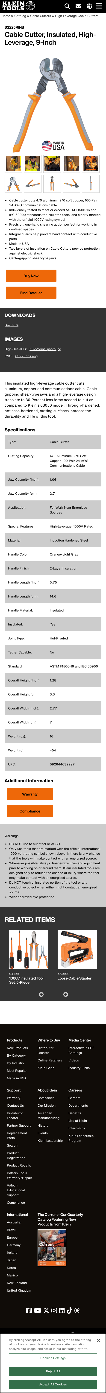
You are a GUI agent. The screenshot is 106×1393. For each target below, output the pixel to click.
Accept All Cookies (53, 1387)
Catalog (20, 15)
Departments (78, 1105)
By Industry (15, 1063)
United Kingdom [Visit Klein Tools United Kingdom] (19, 1290)
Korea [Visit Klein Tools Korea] (11, 1267)
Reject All (53, 1374)
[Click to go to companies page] (89, 6)
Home (5, 15)
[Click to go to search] (67, 7)
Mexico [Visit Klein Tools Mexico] (12, 1275)
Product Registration (16, 1155)
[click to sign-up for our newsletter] (78, 6)
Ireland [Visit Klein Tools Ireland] (12, 1252)
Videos (73, 1060)
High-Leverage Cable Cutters (76, 15)
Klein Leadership (50, 1140)
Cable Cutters (40, 15)
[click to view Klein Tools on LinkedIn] (62, 1311)
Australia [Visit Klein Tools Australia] (14, 1222)
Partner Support (19, 1125)
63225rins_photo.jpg (45, 348)
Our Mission (47, 1105)
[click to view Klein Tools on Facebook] (29, 1311)
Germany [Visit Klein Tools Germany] (14, 1244)
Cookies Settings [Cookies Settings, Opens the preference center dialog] (53, 1361)
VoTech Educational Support (16, 1190)
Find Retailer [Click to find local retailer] (31, 293)
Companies (46, 1097)
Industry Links (79, 1067)
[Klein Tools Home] (17, 9)
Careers (74, 1097)
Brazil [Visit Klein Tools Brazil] (11, 1229)
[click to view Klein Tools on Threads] (77, 1311)
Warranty (30, 794)
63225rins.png (26, 356)
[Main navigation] (97, 6)
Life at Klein (77, 1120)
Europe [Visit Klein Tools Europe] (12, 1237)
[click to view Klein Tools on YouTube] (37, 1311)
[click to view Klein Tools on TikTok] (69, 1311)
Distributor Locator (45, 1050)
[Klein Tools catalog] (61, 1219)
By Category (16, 1055)
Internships (76, 1128)
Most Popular (17, 1070)
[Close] (99, 1343)
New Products (17, 1047)
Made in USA (16, 1078)
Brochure (11, 325)
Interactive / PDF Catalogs (81, 1050)
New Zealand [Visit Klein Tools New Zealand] (17, 1282)
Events (43, 1133)
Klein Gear (46, 1067)
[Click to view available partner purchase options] (31, 276)
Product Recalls (19, 1165)
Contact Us (15, 1105)
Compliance (30, 811)
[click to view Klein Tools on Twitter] (46, 1311)
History (43, 1125)
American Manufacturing (48, 1115)
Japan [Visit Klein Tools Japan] (11, 1260)
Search (12, 1145)
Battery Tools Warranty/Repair (19, 1175)
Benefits (74, 1113)
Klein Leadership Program (81, 1138)
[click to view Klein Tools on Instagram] (54, 1311)
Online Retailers (50, 1060)
